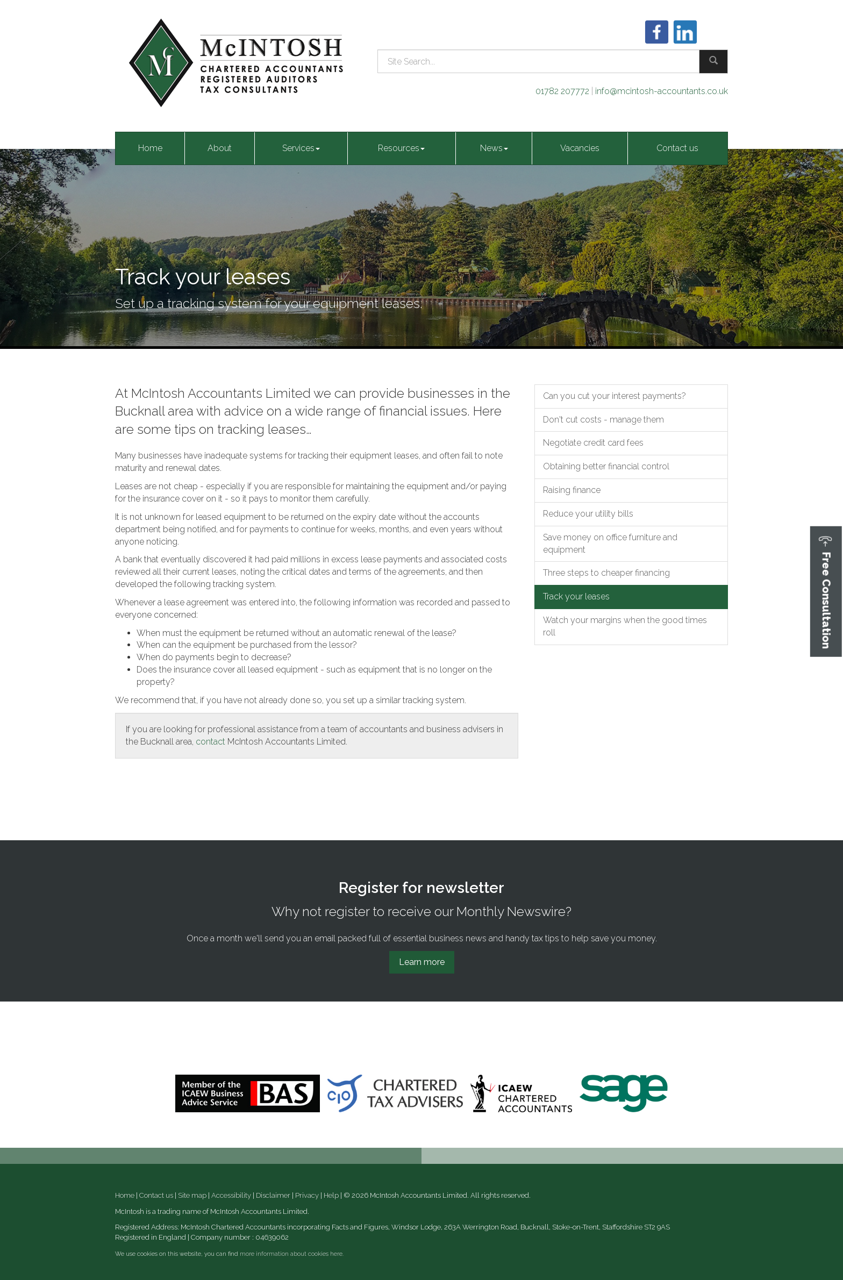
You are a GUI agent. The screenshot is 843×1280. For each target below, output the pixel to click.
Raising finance (572, 490)
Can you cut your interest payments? (614, 396)
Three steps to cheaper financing (606, 573)
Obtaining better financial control (606, 466)
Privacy (307, 1195)
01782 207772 (562, 91)
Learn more (422, 962)
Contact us (677, 148)
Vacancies (579, 148)
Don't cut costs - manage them (603, 419)
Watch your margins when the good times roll (625, 626)
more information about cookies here (291, 1253)
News (494, 148)
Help (331, 1195)
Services (301, 148)
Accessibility (231, 1195)
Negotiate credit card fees (593, 443)
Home (150, 148)
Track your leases (576, 596)
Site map (192, 1195)
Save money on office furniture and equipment (610, 543)
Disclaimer (273, 1195)
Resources (401, 148)
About (220, 148)
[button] (826, 591)
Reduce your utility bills (588, 514)
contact (210, 741)
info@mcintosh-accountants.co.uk (661, 91)
